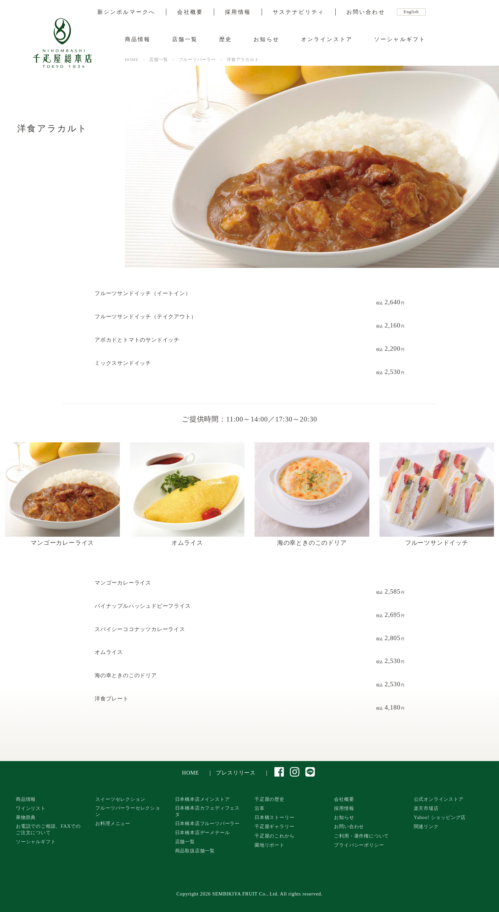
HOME (190, 773)
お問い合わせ (365, 12)
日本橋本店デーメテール (202, 832)
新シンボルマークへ (126, 12)
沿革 (260, 808)
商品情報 (138, 39)
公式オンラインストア (439, 799)
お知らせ (266, 39)
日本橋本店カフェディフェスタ (207, 811)
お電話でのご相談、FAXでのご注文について (48, 829)
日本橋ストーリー (274, 817)
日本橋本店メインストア (202, 799)
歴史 (225, 39)
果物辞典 (26, 817)
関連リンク (426, 826)
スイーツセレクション (120, 799)
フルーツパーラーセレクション (127, 811)
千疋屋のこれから (274, 836)
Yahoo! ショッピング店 (440, 817)
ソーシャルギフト (400, 39)
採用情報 (238, 12)
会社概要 (190, 12)
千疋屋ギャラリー (274, 826)
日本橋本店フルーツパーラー (207, 823)
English (411, 11)
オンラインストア (327, 39)
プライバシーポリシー (359, 845)
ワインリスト (31, 808)
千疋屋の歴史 (270, 799)
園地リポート (270, 845)
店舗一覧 (185, 39)
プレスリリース (236, 773)
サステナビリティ (299, 12)
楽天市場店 (426, 808)
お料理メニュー (112, 823)
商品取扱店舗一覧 (195, 850)
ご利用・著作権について (361, 836)
